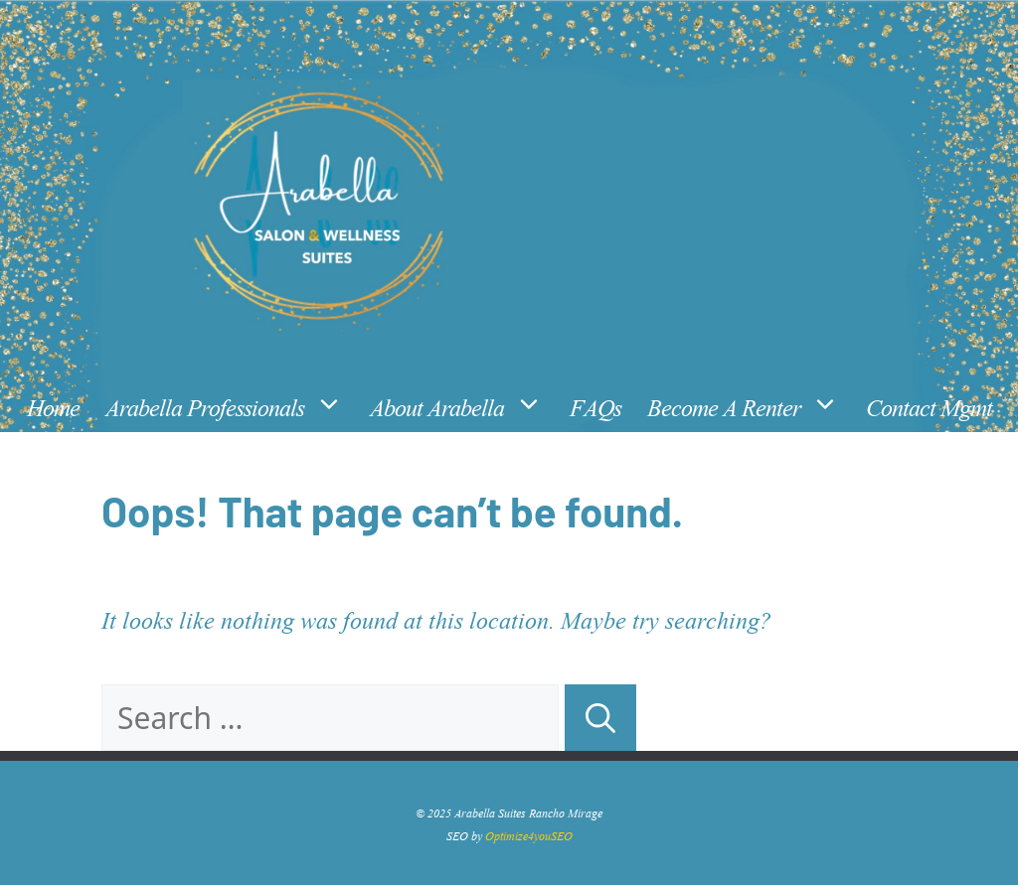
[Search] (600, 717)
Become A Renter (750, 405)
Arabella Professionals (231, 405)
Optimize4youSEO (529, 834)
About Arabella (463, 405)
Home (53, 404)
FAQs (595, 404)
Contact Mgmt (929, 404)
